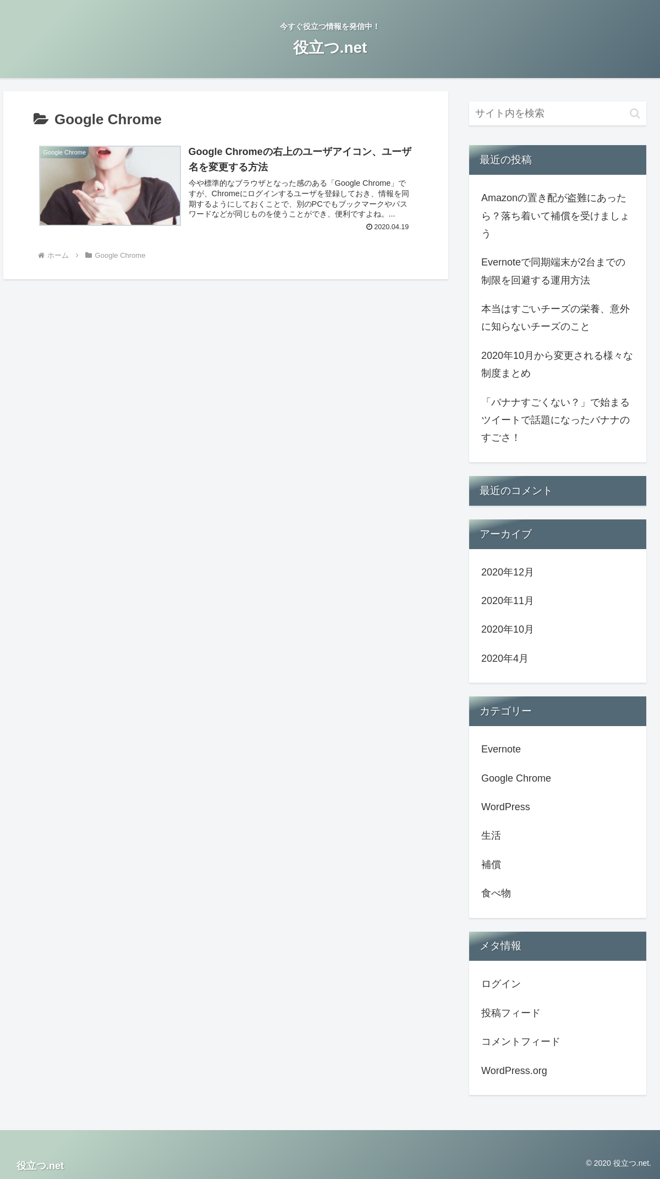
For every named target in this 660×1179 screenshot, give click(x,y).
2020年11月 (507, 600)
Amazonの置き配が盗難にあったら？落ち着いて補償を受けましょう (555, 215)
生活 (491, 835)
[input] (557, 113)
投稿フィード (511, 1013)
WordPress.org (514, 1070)
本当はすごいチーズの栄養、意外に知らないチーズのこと (555, 317)
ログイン (501, 983)
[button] (635, 113)
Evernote (501, 749)
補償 (491, 864)
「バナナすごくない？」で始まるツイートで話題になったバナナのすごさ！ (555, 420)
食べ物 (496, 893)
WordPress (505, 806)
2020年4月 (505, 658)
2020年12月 (507, 572)
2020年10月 (507, 629)
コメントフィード (520, 1041)
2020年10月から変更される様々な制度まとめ (557, 364)
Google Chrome (516, 778)
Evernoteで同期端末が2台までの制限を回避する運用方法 (553, 271)
